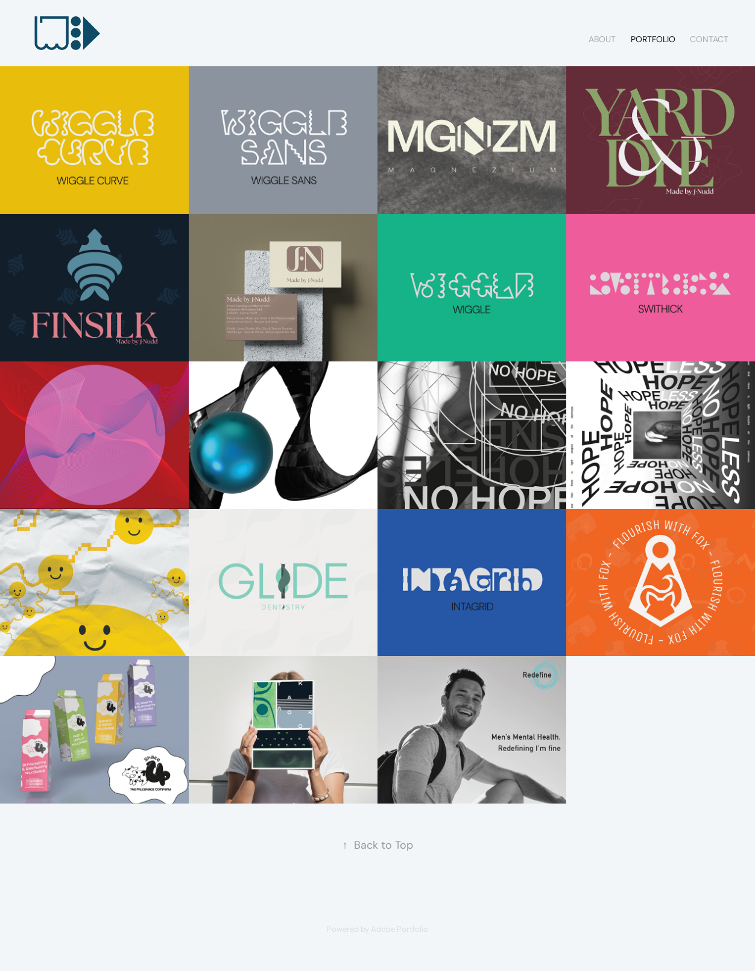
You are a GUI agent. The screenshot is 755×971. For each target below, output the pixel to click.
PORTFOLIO (653, 39)
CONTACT (709, 39)
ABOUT (602, 39)
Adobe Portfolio (399, 929)
